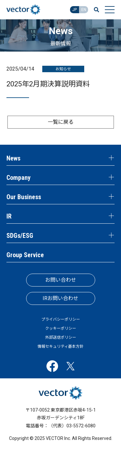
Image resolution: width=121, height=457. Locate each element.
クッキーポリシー (60, 328)
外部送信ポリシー (60, 337)
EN (83, 9)
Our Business (23, 197)
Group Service (25, 255)
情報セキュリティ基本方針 (60, 346)
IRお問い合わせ (60, 298)
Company (18, 177)
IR (9, 216)
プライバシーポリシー (60, 319)
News (13, 158)
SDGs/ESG (19, 235)
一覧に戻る (61, 122)
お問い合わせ (60, 280)
